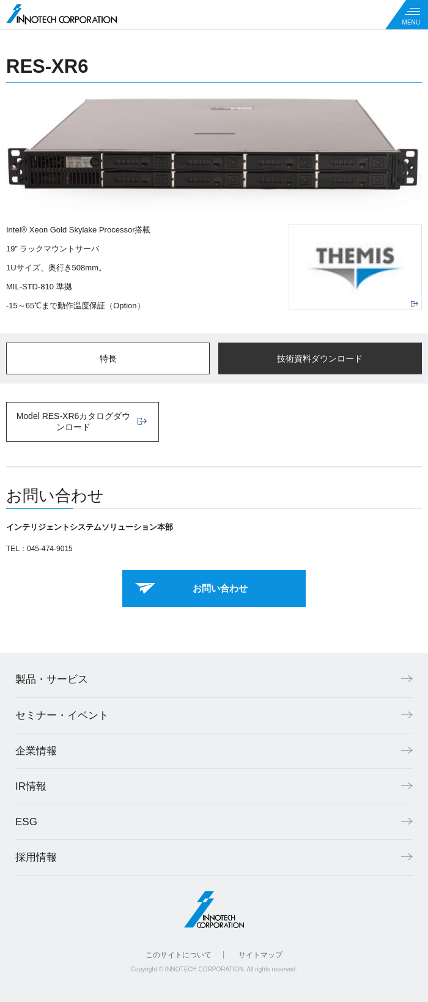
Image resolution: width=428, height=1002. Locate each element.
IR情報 (30, 786)
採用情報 (36, 857)
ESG (26, 822)
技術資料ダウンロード (320, 358)
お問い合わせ (220, 588)
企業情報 (36, 751)
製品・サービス (51, 679)
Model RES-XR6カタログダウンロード (74, 421)
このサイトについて (179, 955)
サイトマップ (260, 955)
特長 (108, 358)
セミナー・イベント (62, 715)
